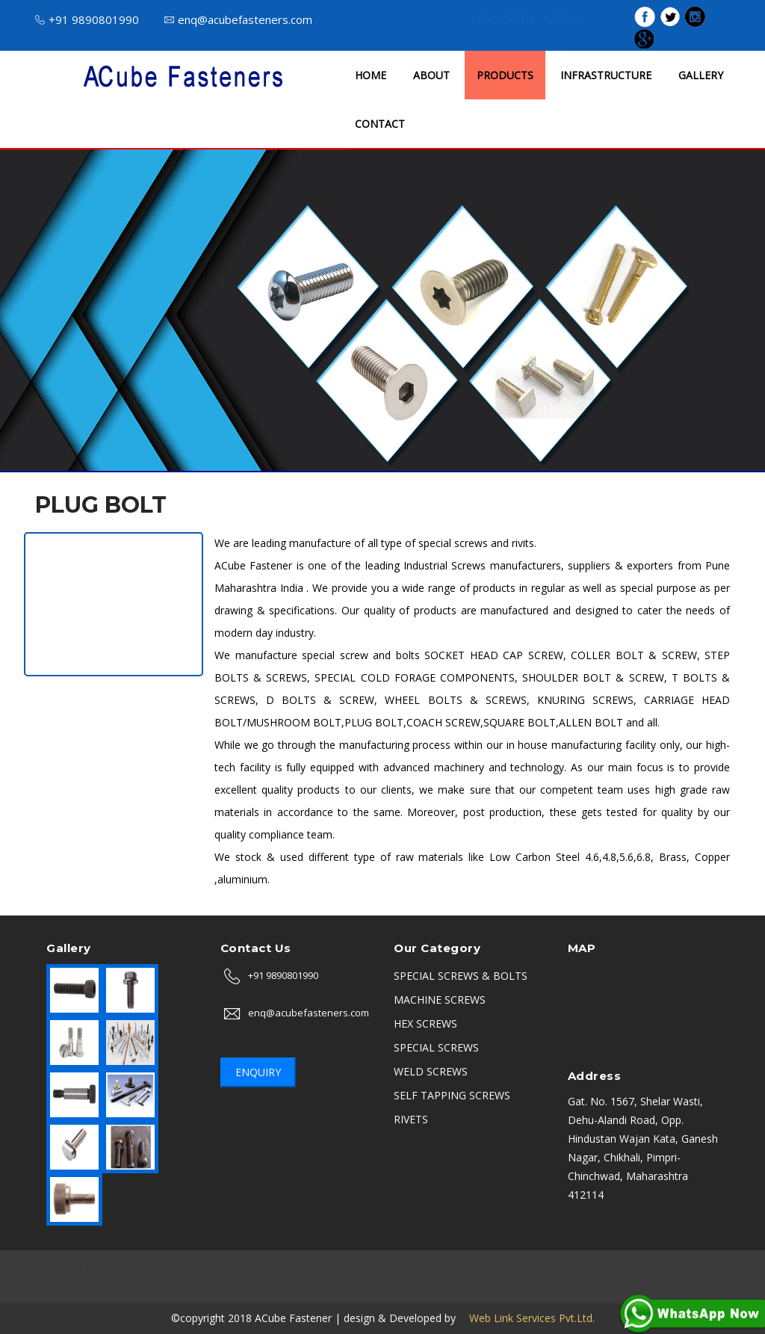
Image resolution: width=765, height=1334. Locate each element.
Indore (408, 1267)
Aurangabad (222, 1267)
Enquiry (258, 1072)
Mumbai (55, 1267)
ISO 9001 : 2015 (528, 18)
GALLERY (700, 75)
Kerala (424, 1286)
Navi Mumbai (365, 1286)
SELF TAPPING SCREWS (452, 1095)
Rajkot (635, 1267)
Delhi (327, 1267)
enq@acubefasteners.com (238, 19)
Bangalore (112, 1267)
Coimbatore (481, 1286)
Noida (365, 1267)
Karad (634, 1286)
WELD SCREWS (431, 1071)
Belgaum (543, 1286)
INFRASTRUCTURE (605, 75)
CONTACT (380, 124)
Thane (306, 1286)
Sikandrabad (577, 1267)
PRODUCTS (505, 75)
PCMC (94, 1286)
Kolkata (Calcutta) (164, 1286)
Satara (592, 1286)
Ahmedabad (692, 1267)
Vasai (673, 1286)
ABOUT (431, 75)
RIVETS (411, 1119)
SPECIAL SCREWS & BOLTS (460, 976)
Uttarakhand (249, 1286)
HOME (370, 75)
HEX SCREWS (425, 1023)
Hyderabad (510, 1267)
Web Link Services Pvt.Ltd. (527, 1318)
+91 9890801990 (87, 19)
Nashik (165, 1267)
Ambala (454, 1267)
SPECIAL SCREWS (436, 1047)
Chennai (283, 1267)
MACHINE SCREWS (440, 999)
